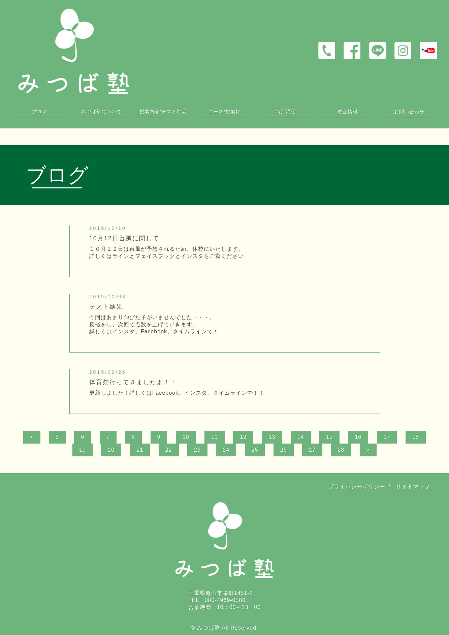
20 (111, 450)
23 (197, 450)
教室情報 (348, 111)
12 (243, 437)
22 (168, 450)
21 (140, 450)
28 (341, 450)
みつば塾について (101, 111)
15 (329, 437)
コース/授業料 (224, 111)
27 (312, 450)
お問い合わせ (409, 111)
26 (283, 450)
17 (387, 437)
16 (358, 437)
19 (82, 450)
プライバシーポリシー (356, 486)
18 (415, 437)
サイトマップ (413, 486)
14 (300, 437)
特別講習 (286, 111)
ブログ (39, 111)
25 (255, 450)
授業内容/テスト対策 (163, 111)
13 (272, 437)
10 (186, 437)
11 (214, 437)
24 (226, 450)
